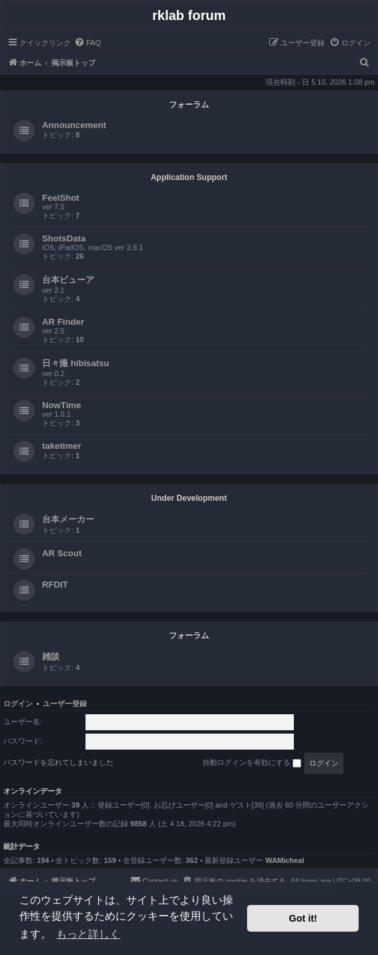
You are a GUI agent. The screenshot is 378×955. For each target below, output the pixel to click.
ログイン (18, 704)
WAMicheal (284, 860)
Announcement (74, 125)
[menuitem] (87, 43)
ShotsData (63, 238)
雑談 (50, 657)
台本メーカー (68, 519)
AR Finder (63, 322)
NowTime (61, 405)
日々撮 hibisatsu (76, 363)
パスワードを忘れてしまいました (58, 762)
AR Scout (61, 553)
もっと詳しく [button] (88, 934)
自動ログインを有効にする (251, 763)
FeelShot (60, 198)
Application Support (189, 177)
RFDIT (55, 585)
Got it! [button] (303, 918)
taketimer (61, 446)
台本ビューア (68, 280)
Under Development (188, 498)
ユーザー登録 (65, 704)
